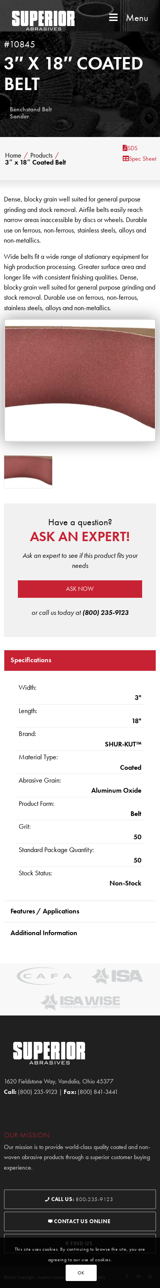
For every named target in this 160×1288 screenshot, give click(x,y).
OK (81, 1273)
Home (13, 155)
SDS (130, 148)
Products (41, 155)
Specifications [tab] (30, 659)
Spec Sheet (139, 158)
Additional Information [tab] (43, 932)
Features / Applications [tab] (44, 910)
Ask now (80, 589)
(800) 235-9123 (105, 612)
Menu (127, 17)
